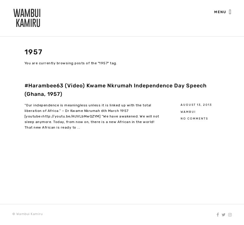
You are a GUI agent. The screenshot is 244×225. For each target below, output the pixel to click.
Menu (223, 12)
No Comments (194, 118)
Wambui (188, 111)
